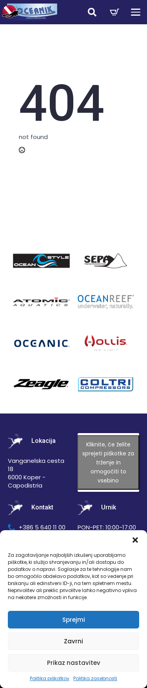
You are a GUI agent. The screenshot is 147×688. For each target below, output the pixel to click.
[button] (135, 540)
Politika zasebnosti (95, 678)
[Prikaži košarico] (114, 12)
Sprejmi (73, 620)
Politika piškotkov (49, 678)
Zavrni (73, 641)
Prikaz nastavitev (73, 663)
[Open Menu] (135, 12)
